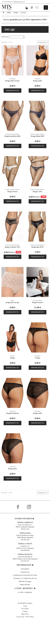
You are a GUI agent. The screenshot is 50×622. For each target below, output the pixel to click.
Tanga (37, 357)
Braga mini (12, 468)
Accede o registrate (25, 592)
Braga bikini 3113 (37, 135)
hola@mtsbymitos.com (19, 2)
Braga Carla (37, 190)
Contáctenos (25, 572)
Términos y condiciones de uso (25, 578)
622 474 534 (25, 529)
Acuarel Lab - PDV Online (25, 617)
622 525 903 (25, 540)
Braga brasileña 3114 (12, 135)
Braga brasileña (12, 412)
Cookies (25, 611)
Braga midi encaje (12, 80)
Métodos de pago (25, 581)
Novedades (25, 569)
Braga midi (37, 80)
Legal (25, 606)
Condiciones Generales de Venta (25, 575)
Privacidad (25, 608)
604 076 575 (25, 561)
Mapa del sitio (25, 584)
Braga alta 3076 (37, 246)
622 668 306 (25, 550)
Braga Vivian (12, 190)
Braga (12, 357)
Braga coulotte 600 (12, 246)
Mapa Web (25, 614)
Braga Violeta (37, 301)
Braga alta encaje (12, 301)
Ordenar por (5, 36)
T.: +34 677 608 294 (6, 2)
